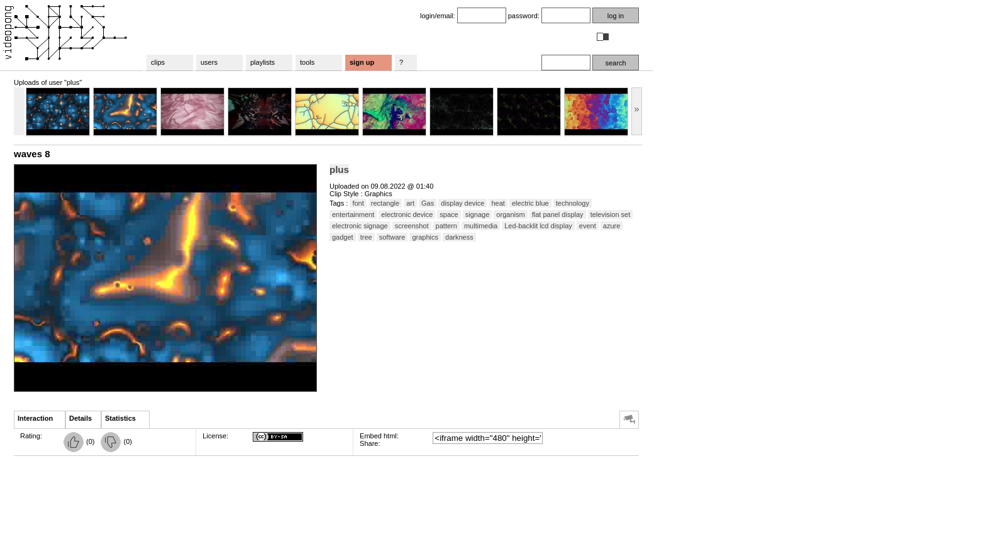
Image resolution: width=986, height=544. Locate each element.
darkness (459, 237)
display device (462, 203)
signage (477, 214)
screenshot (412, 226)
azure (612, 226)
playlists (262, 62)
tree (366, 237)
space (449, 214)
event (587, 226)
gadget (342, 237)
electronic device (407, 214)
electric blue (530, 203)
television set (610, 214)
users (209, 62)
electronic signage (360, 226)
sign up (362, 62)
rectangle (385, 203)
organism (510, 214)
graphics (425, 237)
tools (307, 62)
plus (339, 169)
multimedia (480, 226)
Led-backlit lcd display (538, 226)
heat (497, 203)
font (357, 203)
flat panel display (558, 214)
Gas (427, 203)
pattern (446, 226)
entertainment (353, 214)
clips (158, 62)
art (410, 203)
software (392, 237)
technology (572, 203)
